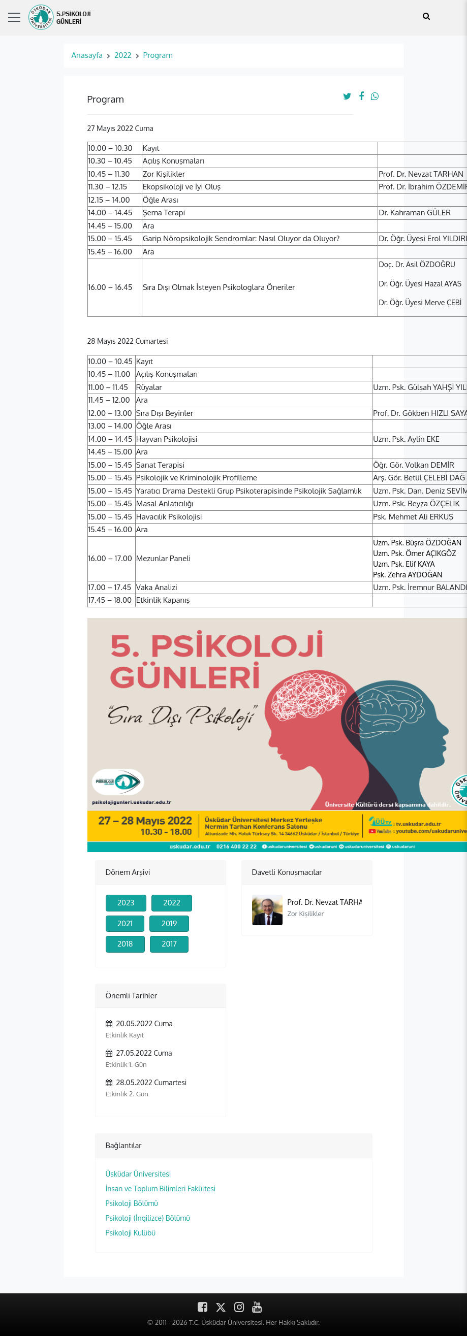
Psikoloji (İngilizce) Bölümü (148, 1218)
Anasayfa (87, 55)
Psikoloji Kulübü (130, 1232)
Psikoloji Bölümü (132, 1203)
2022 (123, 55)
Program (158, 55)
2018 (125, 944)
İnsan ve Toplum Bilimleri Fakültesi (161, 1188)
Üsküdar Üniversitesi (138, 1173)
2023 (126, 902)
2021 (125, 923)
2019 (169, 923)
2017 (169, 944)
